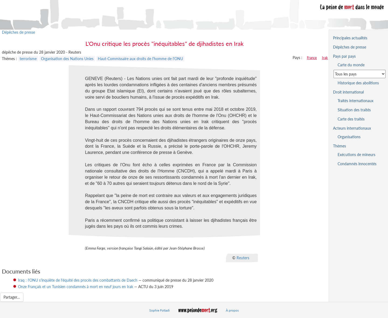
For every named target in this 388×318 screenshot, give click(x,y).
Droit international (348, 92)
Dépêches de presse (18, 32)
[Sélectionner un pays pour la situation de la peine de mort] (360, 74)
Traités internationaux (355, 100)
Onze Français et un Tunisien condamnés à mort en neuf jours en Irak (75, 286)
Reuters (243, 257)
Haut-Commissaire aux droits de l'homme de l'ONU (140, 58)
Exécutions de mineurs (356, 154)
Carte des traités (351, 119)
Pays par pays (344, 56)
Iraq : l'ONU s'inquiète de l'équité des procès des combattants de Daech (77, 280)
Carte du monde (351, 65)
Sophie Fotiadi (159, 310)
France (312, 58)
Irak (325, 58)
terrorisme (28, 58)
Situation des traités (354, 110)
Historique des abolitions (358, 83)
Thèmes (339, 146)
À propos (232, 310)
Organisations (349, 136)
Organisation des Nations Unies (67, 58)
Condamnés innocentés (357, 163)
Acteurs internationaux (352, 128)
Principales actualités (350, 38)
